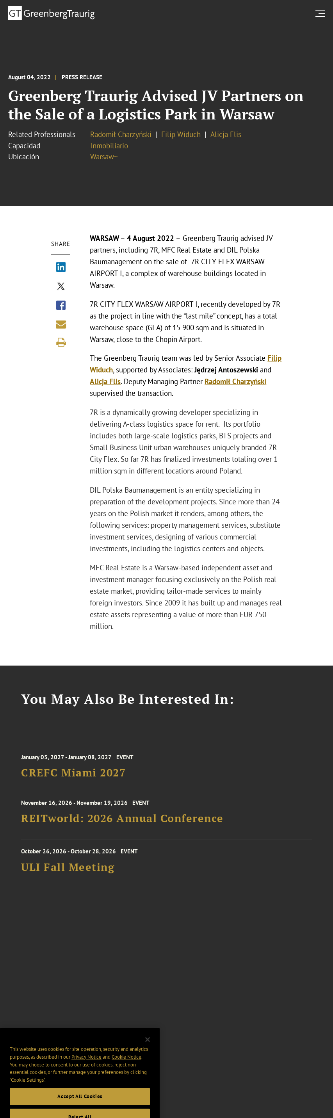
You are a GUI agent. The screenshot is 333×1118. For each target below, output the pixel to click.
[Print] (61, 342)
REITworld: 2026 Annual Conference (122, 822)
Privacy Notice (86, 1070)
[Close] (147, 1053)
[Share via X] (61, 287)
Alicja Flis (225, 134)
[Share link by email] (61, 324)
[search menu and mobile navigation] (322, 13)
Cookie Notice (126, 1070)
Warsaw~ (104, 156)
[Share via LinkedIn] (61, 268)
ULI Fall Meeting (67, 873)
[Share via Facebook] (61, 306)
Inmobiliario (109, 145)
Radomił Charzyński (120, 134)
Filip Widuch (181, 134)
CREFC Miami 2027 (73, 778)
